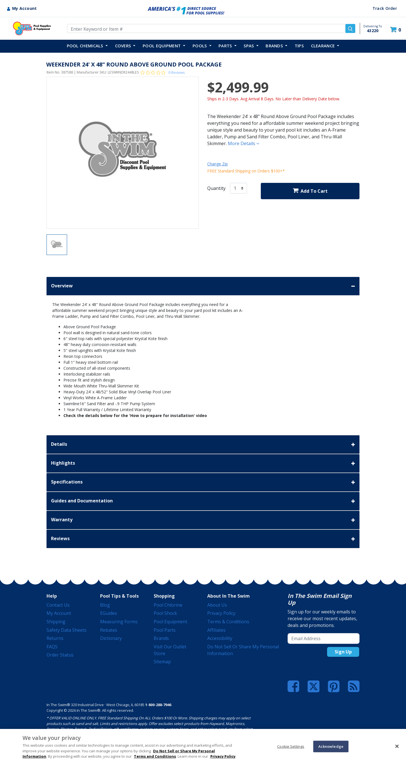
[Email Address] (323, 638)
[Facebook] (293, 686)
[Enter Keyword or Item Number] (211, 28)
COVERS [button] (123, 45)
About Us (217, 605)
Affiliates (216, 630)
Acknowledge (330, 746)
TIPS (299, 45)
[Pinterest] (333, 686)
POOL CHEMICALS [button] (86, 45)
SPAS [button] (249, 45)
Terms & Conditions (228, 621)
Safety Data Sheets (67, 630)
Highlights (203, 463)
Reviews (203, 538)
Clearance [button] (323, 45)
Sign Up (343, 652)
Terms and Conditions (155, 756)
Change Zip (217, 164)
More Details (243, 143)
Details (203, 444)
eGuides (108, 613)
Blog (105, 605)
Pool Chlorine (168, 605)
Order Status (60, 655)
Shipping (56, 621)
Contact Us (58, 605)
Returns (55, 638)
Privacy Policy (221, 613)
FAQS (52, 647)
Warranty (203, 520)
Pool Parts (165, 630)
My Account (59, 613)
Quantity (216, 188)
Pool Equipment (170, 621)
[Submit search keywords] (350, 28)
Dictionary (111, 638)
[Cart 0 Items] (396, 29)
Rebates (108, 630)
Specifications (203, 482)
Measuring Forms (119, 621)
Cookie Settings (290, 746)
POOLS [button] (200, 45)
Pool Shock (165, 613)
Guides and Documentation (203, 501)
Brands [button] (275, 45)
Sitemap (162, 661)
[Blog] (353, 686)
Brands (161, 638)
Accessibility (219, 638)
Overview (203, 286)
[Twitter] (313, 686)
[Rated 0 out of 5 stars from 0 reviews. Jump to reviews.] (162, 72)
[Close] (397, 746)
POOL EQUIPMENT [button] (162, 45)
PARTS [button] (226, 45)
